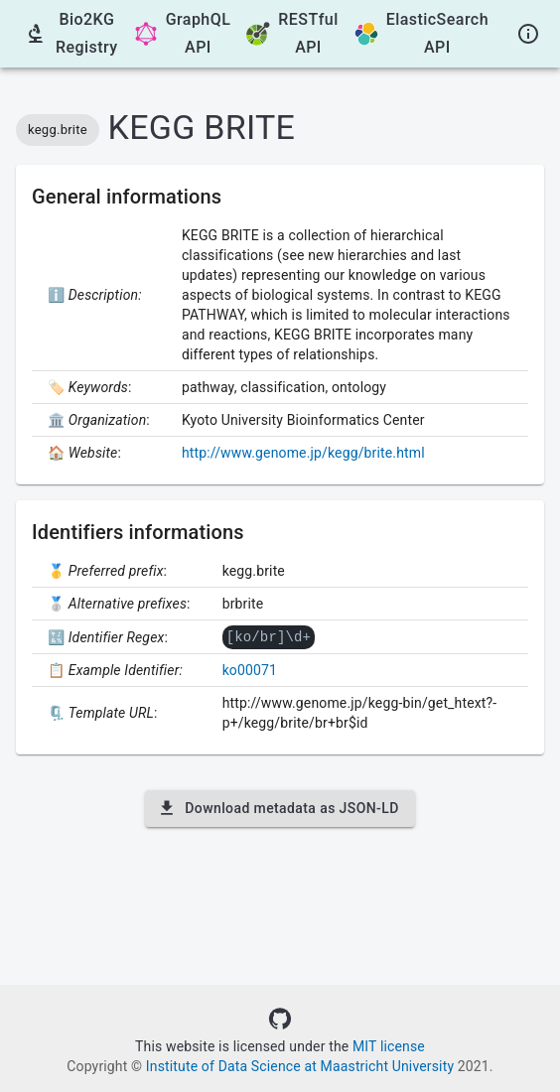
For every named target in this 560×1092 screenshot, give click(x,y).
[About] (528, 34)
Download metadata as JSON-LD (279, 807)
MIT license (388, 1046)
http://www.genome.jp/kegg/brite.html (303, 453)
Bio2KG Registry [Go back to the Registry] (71, 33)
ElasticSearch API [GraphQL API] (421, 33)
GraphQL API (182, 33)
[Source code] (280, 1018)
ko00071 (249, 669)
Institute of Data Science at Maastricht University (300, 1066)
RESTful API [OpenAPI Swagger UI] (292, 33)
